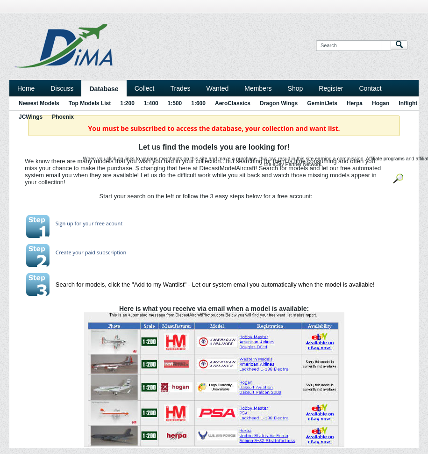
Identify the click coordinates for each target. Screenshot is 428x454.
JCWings (31, 117)
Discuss (61, 88)
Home (26, 88)
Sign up (64, 223)
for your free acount (98, 223)
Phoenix (63, 117)
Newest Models (39, 103)
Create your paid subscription (91, 252)
